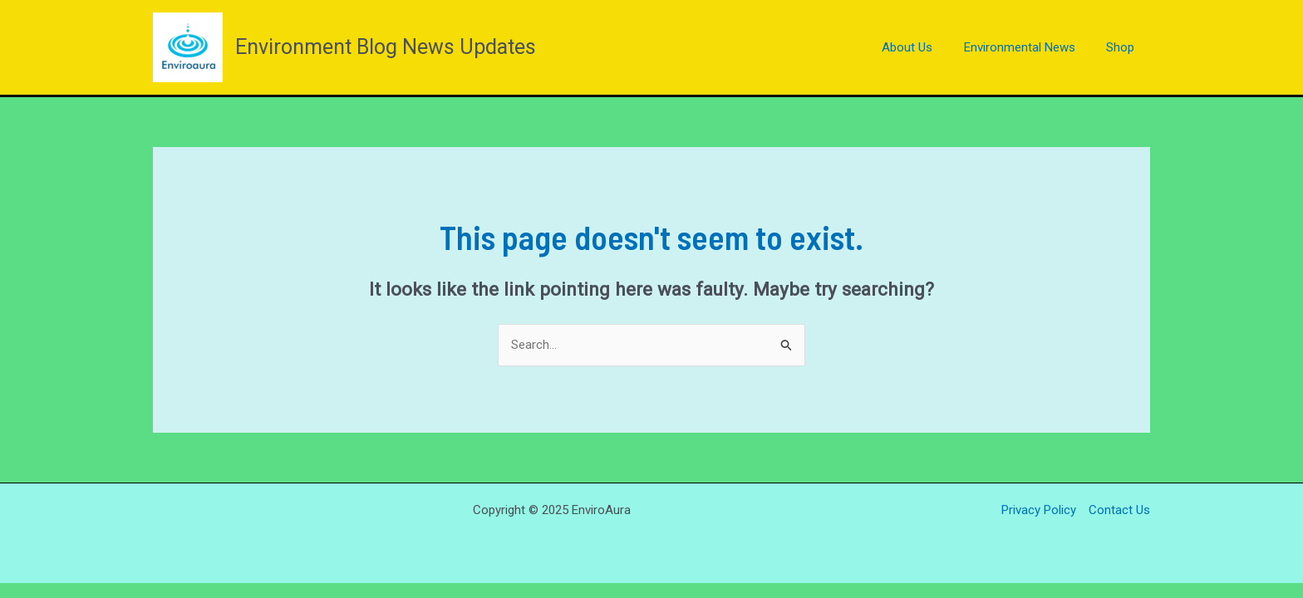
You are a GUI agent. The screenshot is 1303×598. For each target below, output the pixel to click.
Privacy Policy (1038, 509)
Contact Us (1119, 509)
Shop (1123, 47)
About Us (922, 47)
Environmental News (1028, 47)
